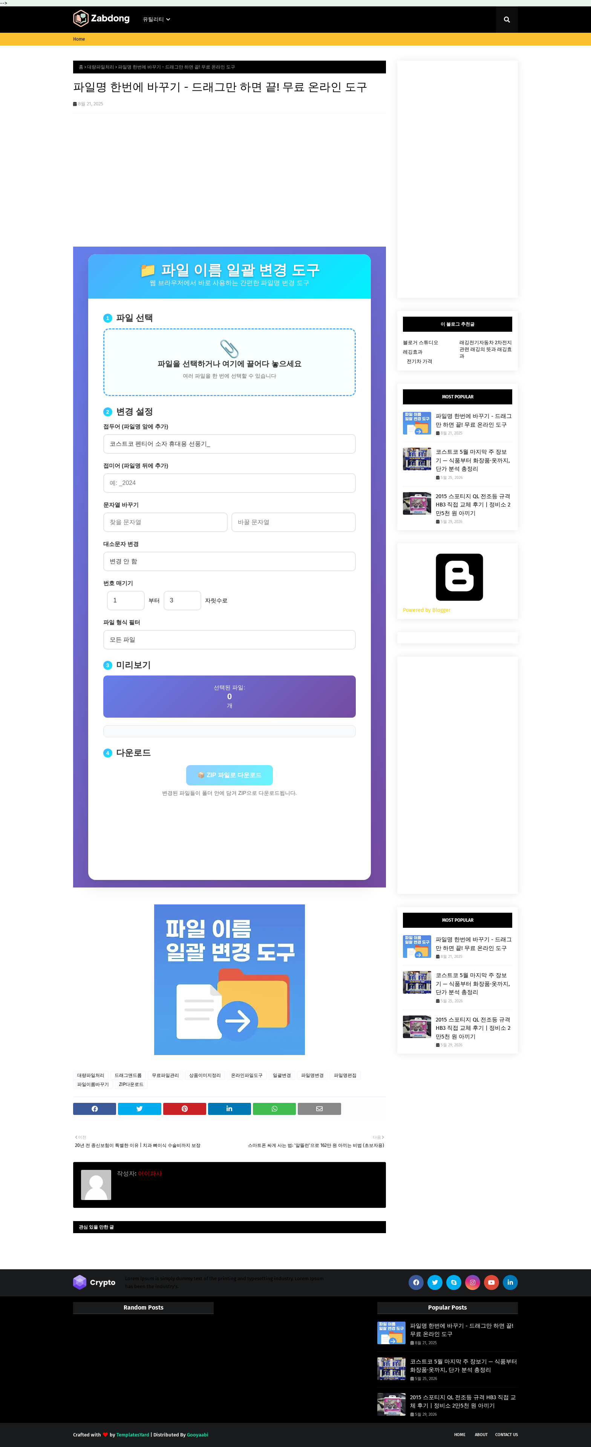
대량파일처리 (100, 67)
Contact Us (506, 1434)
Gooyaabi (197, 1435)
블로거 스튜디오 (420, 342)
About (481, 1434)
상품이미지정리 (205, 1075)
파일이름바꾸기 (93, 1084)
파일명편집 (345, 1075)
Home (79, 39)
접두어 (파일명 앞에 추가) (135, 426)
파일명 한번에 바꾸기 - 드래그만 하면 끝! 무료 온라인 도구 (474, 420)
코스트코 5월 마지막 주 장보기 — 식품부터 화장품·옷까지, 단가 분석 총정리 (473, 460)
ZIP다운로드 (131, 1084)
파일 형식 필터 (121, 622)
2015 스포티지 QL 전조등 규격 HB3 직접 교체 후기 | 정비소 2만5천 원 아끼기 (473, 505)
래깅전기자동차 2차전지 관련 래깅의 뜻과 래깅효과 (485, 349)
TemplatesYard (132, 1435)
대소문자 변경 (121, 544)
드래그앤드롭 (128, 1075)
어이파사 (149, 1173)
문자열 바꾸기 (121, 505)
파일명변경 (312, 1075)
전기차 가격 (419, 361)
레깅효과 (413, 352)
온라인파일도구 (247, 1075)
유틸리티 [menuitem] (153, 19)
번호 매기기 (118, 583)
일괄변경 (282, 1075)
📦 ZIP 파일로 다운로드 (230, 775)
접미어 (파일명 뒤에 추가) (135, 465)
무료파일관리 (165, 1075)
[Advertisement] (229, 190)
